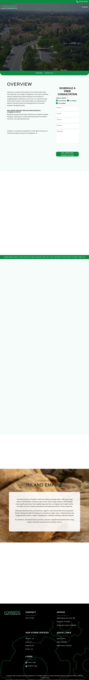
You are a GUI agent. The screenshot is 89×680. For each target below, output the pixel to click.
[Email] (67, 114)
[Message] (67, 136)
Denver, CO (29, 637)
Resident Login (31, 653)
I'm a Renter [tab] (72, 100)
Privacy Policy (45, 665)
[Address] (67, 125)
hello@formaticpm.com (36, 671)
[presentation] (68, 147)
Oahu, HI (28, 629)
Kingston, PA (29, 633)
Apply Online (61, 626)
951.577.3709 (83, 1)
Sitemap (80, 663)
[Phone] (67, 119)
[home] (9, 7)
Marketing (49, 73)
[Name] (67, 108)
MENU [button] (85, 7)
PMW (74, 663)
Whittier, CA (29, 626)
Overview (38, 73)
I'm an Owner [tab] (62, 100)
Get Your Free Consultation (67, 154)
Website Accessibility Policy (51, 671)
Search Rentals (62, 629)
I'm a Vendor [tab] (62, 103)
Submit (66, 51)
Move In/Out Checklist (64, 633)
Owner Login (30, 650)
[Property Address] (29, 51)
